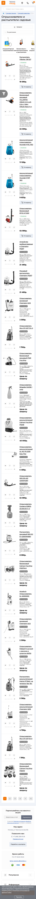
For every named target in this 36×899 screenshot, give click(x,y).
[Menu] (3, 3)
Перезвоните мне (18, 839)
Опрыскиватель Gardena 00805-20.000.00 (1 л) (25, 506)
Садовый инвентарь (24, 13)
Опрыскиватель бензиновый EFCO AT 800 (25, 211)
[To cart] (26, 87)
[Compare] (14, 75)
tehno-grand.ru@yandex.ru (18, 861)
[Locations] (22, 3)
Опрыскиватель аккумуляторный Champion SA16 (25, 707)
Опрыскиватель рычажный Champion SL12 (25, 621)
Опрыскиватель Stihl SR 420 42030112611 (25, 478)
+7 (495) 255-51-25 (19, 836)
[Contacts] (27, 3)
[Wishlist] (9, 75)
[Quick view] (5, 75)
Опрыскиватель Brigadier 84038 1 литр (25, 387)
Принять (19, 897)
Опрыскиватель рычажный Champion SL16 (25, 301)
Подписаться (27, 817)
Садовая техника (11, 13)
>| (30, 799)
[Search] (3, 9)
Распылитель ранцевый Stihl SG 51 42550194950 (26, 534)
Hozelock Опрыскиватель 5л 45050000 (25, 594)
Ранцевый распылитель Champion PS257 (25, 273)
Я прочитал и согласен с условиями (18, 822)
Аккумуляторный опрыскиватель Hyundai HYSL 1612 (26, 142)
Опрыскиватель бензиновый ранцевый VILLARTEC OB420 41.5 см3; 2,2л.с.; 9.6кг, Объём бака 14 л (25, 100)
